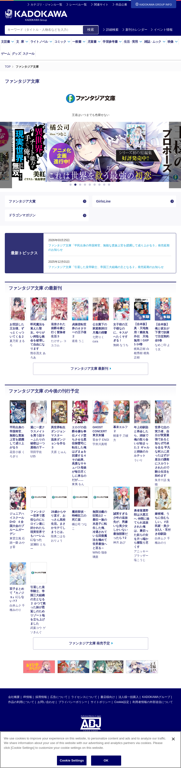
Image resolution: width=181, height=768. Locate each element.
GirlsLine (103, 201)
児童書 (94, 41)
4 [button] (86, 185)
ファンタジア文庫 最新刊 (89, 368)
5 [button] (91, 185)
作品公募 (121, 4)
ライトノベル (41, 41)
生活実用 (133, 41)
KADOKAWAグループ (156, 697)
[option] (91, 152)
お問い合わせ (46, 702)
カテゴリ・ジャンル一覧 (46, 4)
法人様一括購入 (129, 697)
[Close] (173, 739)
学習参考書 (112, 41)
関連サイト (101, 4)
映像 (173, 41)
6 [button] (95, 185)
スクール (28, 53)
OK (106, 760)
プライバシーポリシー (72, 702)
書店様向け (107, 697)
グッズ (16, 53)
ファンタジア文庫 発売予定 (89, 643)
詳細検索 (111, 29)
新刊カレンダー (134, 29)
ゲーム (5, 53)
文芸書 (7, 41)
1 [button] (71, 185)
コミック (62, 41)
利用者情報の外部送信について (152, 702)
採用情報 (41, 697)
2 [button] (76, 185)
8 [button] (105, 185)
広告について (59, 697)
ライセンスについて (84, 697)
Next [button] (175, 155)
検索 (90, 29)
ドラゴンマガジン (22, 215)
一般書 (79, 41)
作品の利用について (21, 702)
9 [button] (110, 185)
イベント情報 (161, 29)
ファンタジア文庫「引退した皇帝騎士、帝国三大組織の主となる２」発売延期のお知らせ (106, 267)
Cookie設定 (121, 702)
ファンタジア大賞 (22, 201)
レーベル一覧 (78, 4)
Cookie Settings (72, 760)
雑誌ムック (155, 41)
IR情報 (27, 697)
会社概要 (14, 697)
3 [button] (81, 185)
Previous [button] (6, 155)
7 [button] (100, 185)
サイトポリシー (101, 702)
